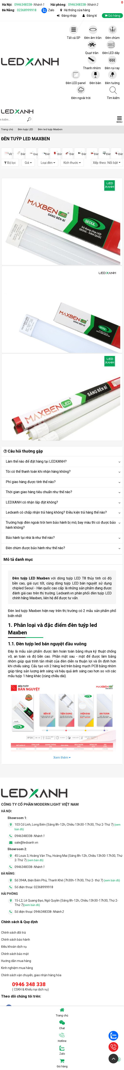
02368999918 (26, 10)
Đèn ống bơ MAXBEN (80, 153)
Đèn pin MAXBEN (116, 153)
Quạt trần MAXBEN (31, 153)
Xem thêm (62, 757)
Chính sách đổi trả (13, 932)
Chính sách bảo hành (15, 939)
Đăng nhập (69, 15)
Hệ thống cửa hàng (77, 10)
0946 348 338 (29, 984)
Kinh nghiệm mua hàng (17, 968)
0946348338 (29, 4)
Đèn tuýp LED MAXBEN (43, 153)
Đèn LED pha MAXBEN (104, 153)
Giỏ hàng (89, 1063)
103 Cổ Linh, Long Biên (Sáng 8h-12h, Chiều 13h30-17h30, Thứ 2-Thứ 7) (67, 827)
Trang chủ (62, 1012)
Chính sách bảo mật (15, 954)
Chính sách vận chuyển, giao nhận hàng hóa (31, 975)
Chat (62, 1025)
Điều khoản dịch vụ (14, 946)
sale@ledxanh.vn (26, 842)
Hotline (62, 1038)
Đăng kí (92, 15)
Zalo (51, 10)
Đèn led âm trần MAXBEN (19, 153)
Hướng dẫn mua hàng (16, 961)
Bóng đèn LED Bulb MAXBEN (55, 153)
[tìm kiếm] (29, 120)
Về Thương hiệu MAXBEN (7, 153)
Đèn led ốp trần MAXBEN (68, 153)
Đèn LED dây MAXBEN (92, 153)
